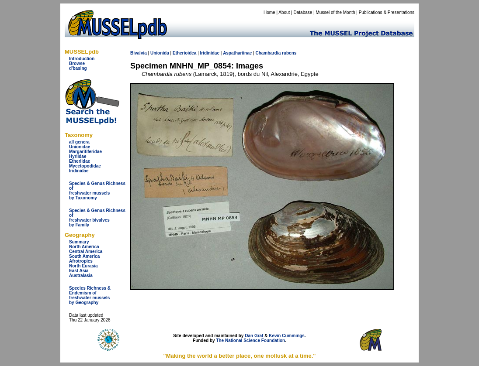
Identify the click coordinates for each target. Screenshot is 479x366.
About (284, 12)
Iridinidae (78, 170)
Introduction (81, 58)
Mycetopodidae (85, 166)
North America (84, 246)
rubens (289, 53)
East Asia (79, 270)
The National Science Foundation (250, 340)
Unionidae (79, 146)
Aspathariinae (237, 53)
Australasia (81, 275)
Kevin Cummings (287, 335)
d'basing (78, 68)
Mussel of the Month (335, 12)
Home (269, 12)
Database (303, 12)
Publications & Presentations (386, 12)
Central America (85, 251)
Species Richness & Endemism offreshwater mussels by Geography (90, 295)
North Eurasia (83, 265)
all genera (79, 142)
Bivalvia (138, 53)
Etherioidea (184, 53)
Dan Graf (254, 335)
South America (84, 256)
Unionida (159, 53)
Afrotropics (81, 261)
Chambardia (268, 53)
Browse (77, 63)
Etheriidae (79, 161)
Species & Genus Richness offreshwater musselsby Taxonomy (97, 190)
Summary (79, 241)
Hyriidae (77, 156)
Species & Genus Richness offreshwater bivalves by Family (97, 217)
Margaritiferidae (85, 151)
